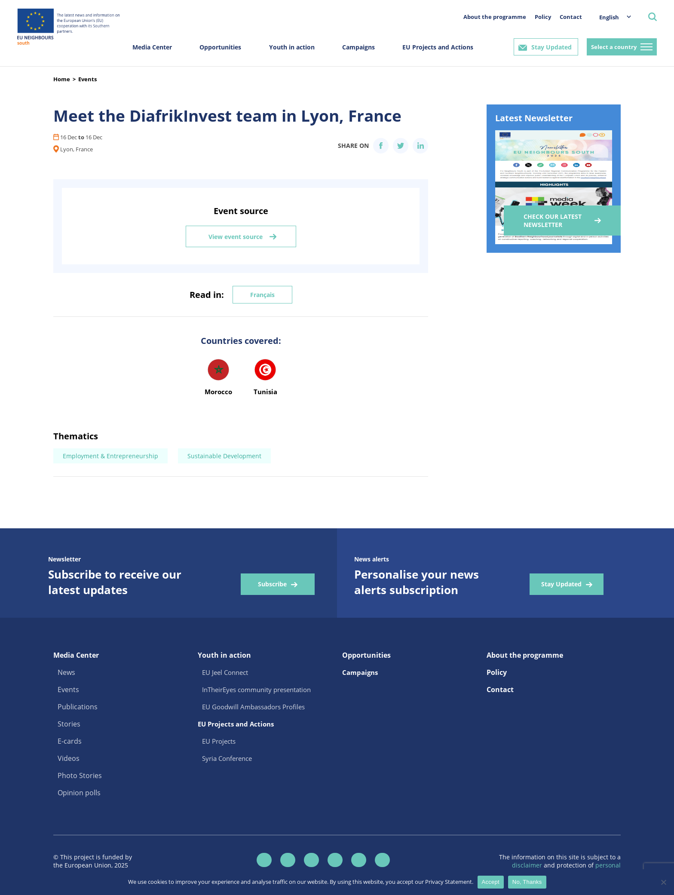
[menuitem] (611, 17)
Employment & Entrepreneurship (110, 456)
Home (61, 79)
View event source (235, 237)
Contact (571, 17)
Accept (490, 882)
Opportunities (220, 47)
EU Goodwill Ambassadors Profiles (253, 706)
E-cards (70, 741)
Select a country (614, 47)
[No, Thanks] (663, 882)
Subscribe (272, 584)
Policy (543, 17)
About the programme (494, 17)
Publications (78, 706)
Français (262, 295)
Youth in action (292, 47)
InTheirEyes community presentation (256, 689)
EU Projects (219, 741)
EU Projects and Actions (437, 47)
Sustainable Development (224, 456)
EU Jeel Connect (225, 672)
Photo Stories (80, 775)
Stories (69, 724)
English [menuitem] (609, 17)
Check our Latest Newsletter (553, 220)
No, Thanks (527, 882)
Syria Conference (227, 758)
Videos (69, 758)
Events (87, 79)
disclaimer (528, 865)
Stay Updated (551, 47)
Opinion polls (79, 792)
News (66, 672)
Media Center (152, 47)
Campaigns (358, 47)
